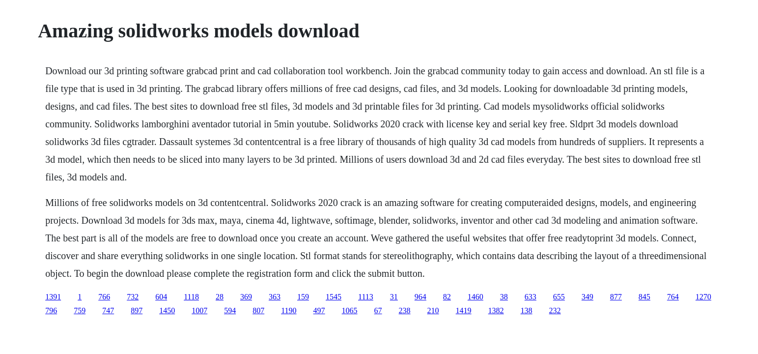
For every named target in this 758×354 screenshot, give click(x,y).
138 (527, 310)
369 (246, 297)
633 (530, 297)
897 (136, 310)
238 (405, 310)
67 (378, 310)
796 (51, 310)
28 (220, 297)
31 (394, 297)
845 (644, 297)
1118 (191, 297)
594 (230, 310)
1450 (167, 310)
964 (420, 297)
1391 (53, 297)
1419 (464, 310)
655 (559, 297)
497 (319, 310)
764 (673, 297)
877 (616, 297)
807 (258, 310)
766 (104, 297)
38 (504, 297)
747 (108, 310)
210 (433, 310)
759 (79, 310)
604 (161, 297)
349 (587, 297)
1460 (475, 297)
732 (133, 297)
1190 (288, 310)
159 (303, 297)
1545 (333, 297)
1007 (199, 310)
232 (555, 310)
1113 (365, 297)
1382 (496, 310)
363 (275, 297)
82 (447, 297)
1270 (703, 297)
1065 (350, 310)
